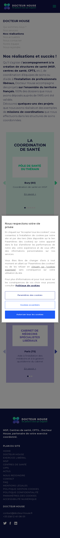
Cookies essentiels (30, 305)
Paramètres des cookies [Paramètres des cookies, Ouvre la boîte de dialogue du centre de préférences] (30, 295)
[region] (29, 269)
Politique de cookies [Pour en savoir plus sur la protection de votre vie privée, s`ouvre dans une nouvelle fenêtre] (28, 285)
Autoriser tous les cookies (30, 314)
